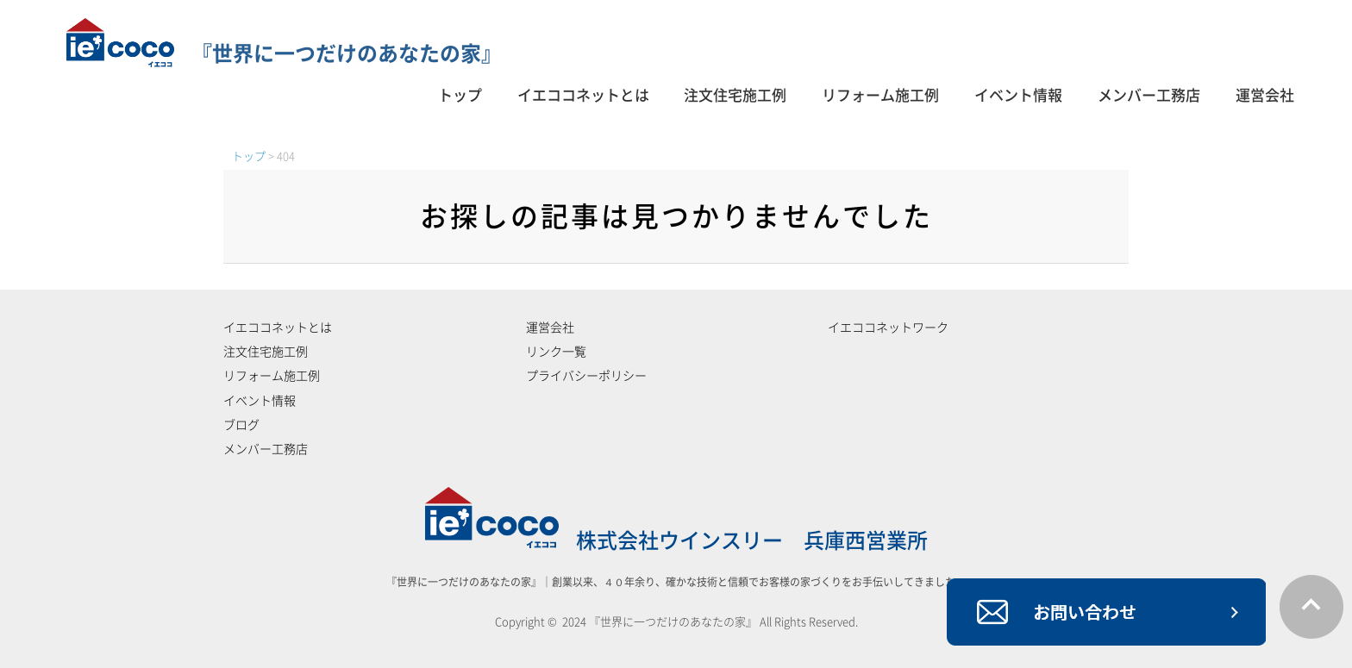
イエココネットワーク (888, 328)
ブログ (241, 425)
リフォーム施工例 (880, 95)
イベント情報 (1018, 95)
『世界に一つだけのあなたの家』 (284, 53)
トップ (460, 95)
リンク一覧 (556, 352)
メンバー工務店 (1149, 95)
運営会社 (1265, 95)
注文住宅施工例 (735, 95)
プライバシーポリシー (586, 376)
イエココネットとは (583, 95)
